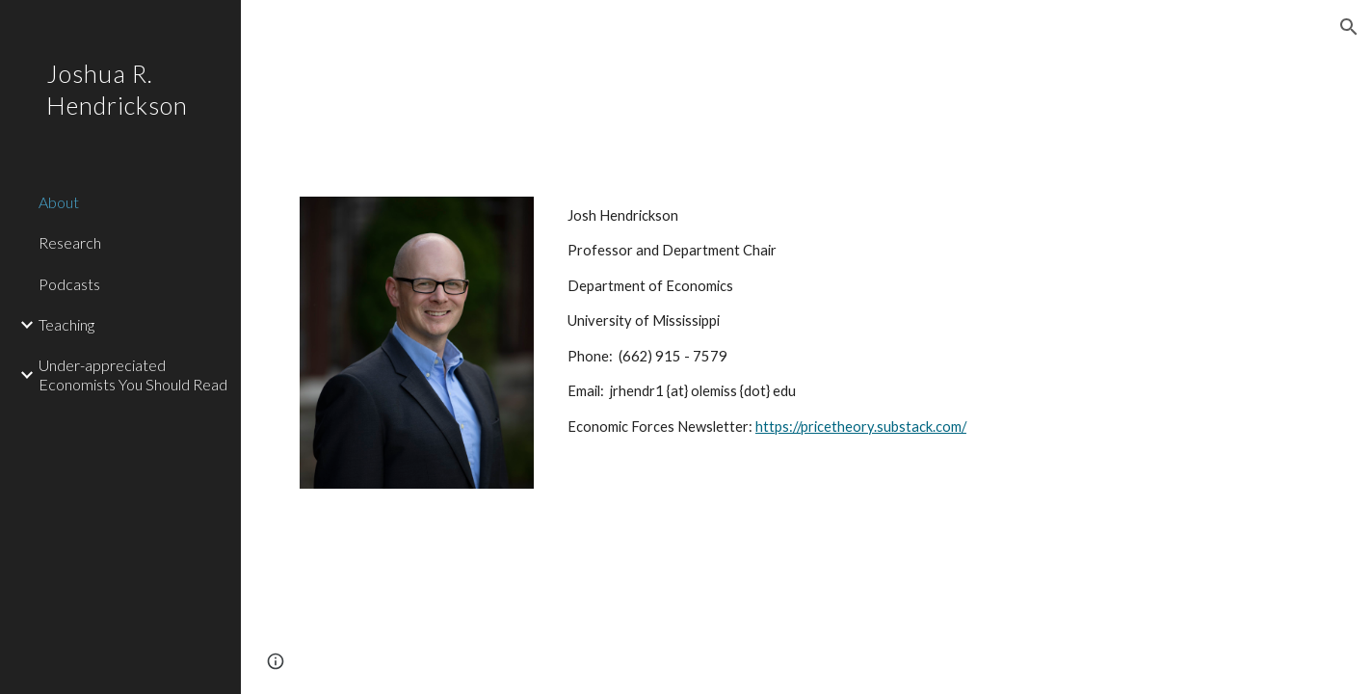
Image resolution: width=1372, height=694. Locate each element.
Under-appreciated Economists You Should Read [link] (133, 374)
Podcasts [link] (69, 284)
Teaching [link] (66, 324)
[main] (936, 321)
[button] (1349, 27)
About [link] (59, 202)
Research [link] (70, 242)
